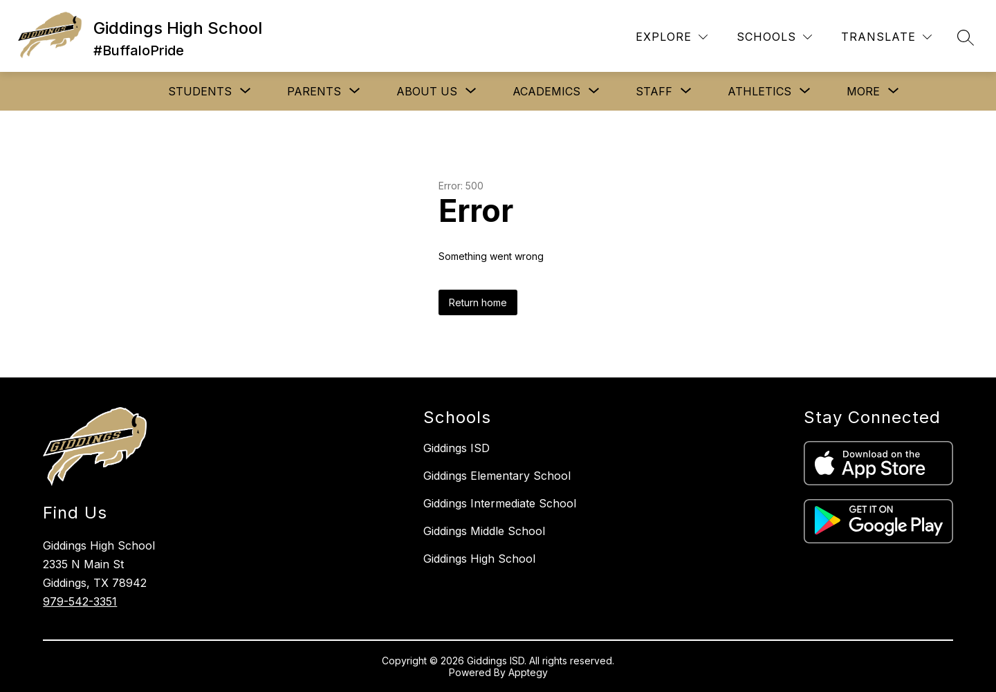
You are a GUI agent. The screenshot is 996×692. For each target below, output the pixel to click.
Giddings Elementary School (497, 476)
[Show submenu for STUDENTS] (200, 91)
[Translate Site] (886, 37)
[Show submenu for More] (863, 91)
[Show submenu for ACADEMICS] (546, 91)
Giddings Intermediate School (499, 503)
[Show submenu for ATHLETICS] (759, 91)
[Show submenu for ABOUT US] (426, 91)
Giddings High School (479, 558)
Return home (478, 302)
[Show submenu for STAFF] (654, 91)
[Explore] (671, 37)
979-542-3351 (80, 601)
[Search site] (965, 37)
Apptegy (528, 672)
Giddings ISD (456, 448)
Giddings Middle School (484, 531)
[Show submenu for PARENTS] (314, 91)
